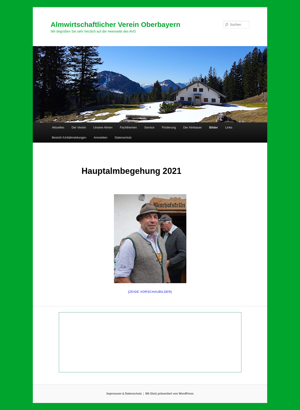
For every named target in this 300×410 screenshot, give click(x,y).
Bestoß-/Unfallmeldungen (69, 137)
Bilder (213, 127)
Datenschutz (123, 137)
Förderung (169, 127)
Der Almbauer (192, 127)
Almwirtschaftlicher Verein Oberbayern (115, 24)
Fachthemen (128, 127)
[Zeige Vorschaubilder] (150, 291)
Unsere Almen (102, 127)
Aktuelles (58, 127)
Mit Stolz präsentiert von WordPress (169, 393)
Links (228, 127)
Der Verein (78, 127)
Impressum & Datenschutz (124, 393)
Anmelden (100, 137)
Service (149, 127)
